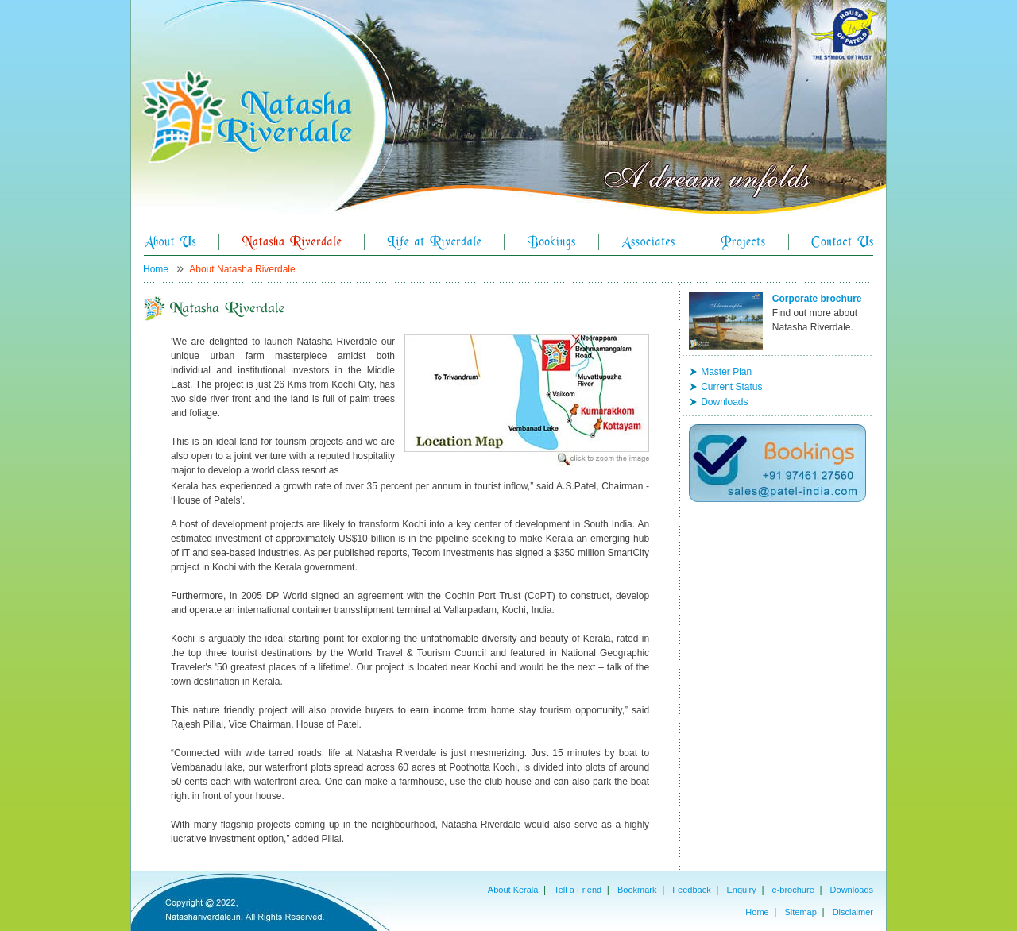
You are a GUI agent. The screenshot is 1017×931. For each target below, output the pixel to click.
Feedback (691, 889)
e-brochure (793, 889)
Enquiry (741, 889)
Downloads (724, 402)
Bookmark (637, 889)
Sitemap (800, 912)
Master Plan (726, 371)
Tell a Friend (577, 889)
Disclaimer (853, 912)
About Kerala (513, 889)
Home (155, 269)
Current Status (731, 386)
